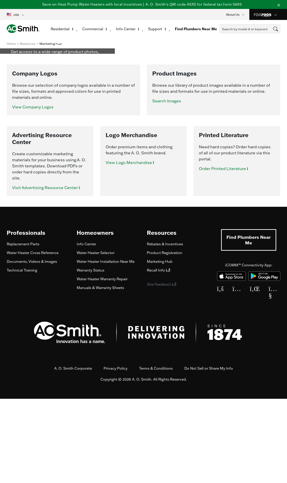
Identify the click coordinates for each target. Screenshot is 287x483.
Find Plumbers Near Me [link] (196, 29)
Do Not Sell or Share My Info (208, 452)
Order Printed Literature (226, 252)
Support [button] (159, 29)
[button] (16, 14)
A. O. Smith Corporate (73, 452)
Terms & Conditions (156, 452)
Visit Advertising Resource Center (49, 271)
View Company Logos (33, 191)
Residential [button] (64, 29)
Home (11, 44)
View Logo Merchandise (133, 246)
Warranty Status (90, 354)
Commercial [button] (96, 29)
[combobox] (250, 28)
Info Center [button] (129, 29)
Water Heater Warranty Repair (102, 363)
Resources (27, 44)
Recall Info (158, 354)
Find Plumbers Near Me (248, 324)
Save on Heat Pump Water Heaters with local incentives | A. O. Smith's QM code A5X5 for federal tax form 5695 (142, 4)
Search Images (166, 185)
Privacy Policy (115, 452)
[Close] (278, 4)
